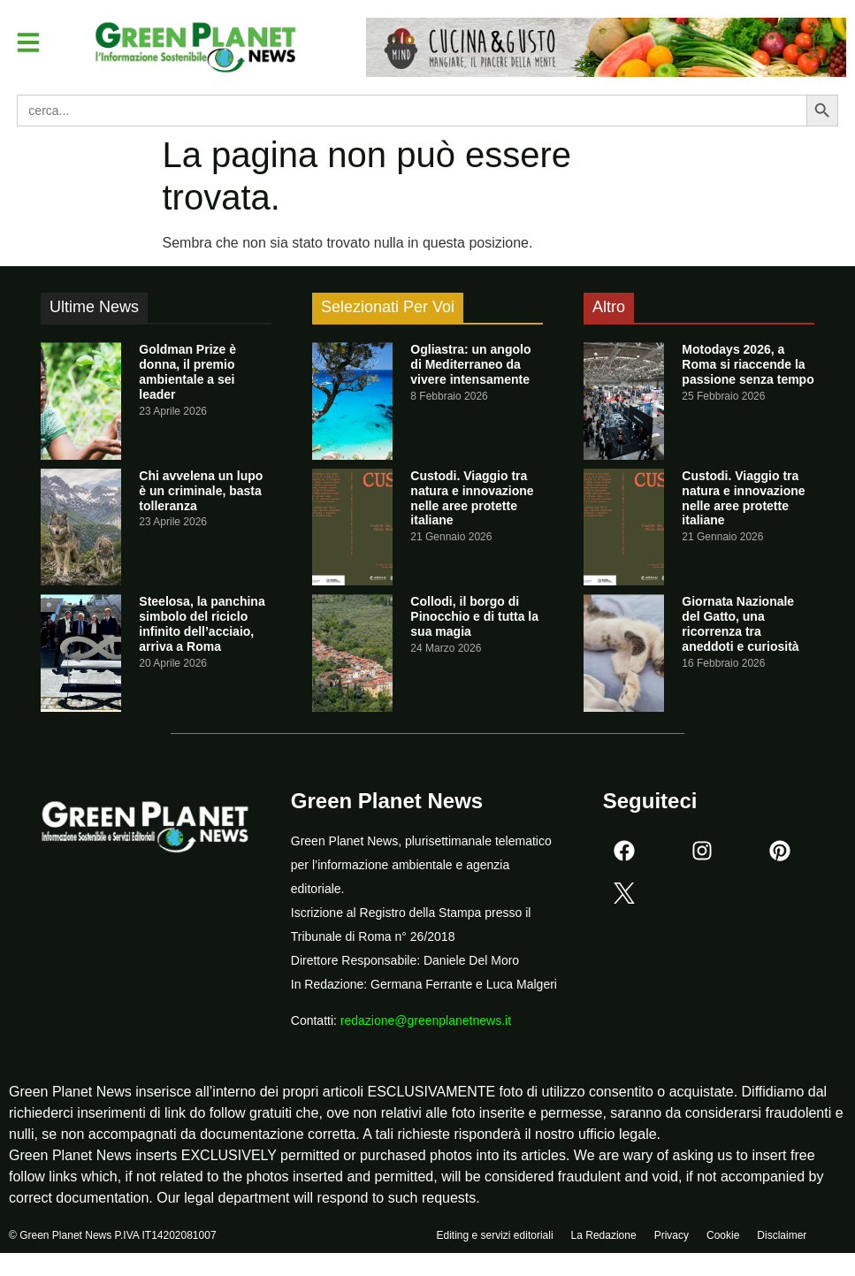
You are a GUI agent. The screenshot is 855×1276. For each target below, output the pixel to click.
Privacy (671, 1238)
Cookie (722, 1238)
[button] (30, 43)
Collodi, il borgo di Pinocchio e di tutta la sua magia (474, 616)
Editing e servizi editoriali (495, 1238)
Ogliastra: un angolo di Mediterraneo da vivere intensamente (470, 364)
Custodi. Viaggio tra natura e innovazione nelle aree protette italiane (471, 498)
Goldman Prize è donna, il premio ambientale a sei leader (187, 371)
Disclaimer (781, 1238)
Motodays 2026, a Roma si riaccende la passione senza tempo (747, 364)
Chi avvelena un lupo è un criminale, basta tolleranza (201, 491)
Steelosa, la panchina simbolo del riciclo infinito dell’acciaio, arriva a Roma (201, 623)
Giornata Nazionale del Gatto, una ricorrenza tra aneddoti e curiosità (740, 623)
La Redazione (604, 1238)
